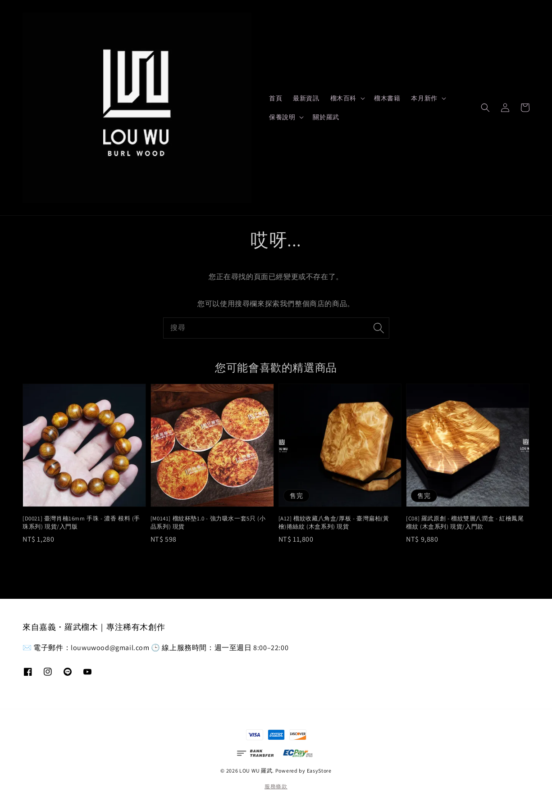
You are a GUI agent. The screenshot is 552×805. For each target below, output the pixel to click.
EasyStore (319, 770)
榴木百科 (343, 98)
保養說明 (282, 117)
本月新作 (424, 98)
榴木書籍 (387, 98)
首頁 (275, 98)
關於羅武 (326, 117)
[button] (485, 108)
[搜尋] (379, 328)
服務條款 (276, 786)
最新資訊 (306, 98)
